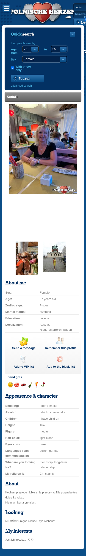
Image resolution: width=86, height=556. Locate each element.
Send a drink (36, 385)
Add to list (24, 366)
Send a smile (10, 385)
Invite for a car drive (23, 385)
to (45, 49)
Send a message (24, 348)
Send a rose (42, 385)
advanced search (21, 85)
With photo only (23, 68)
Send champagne (30, 385)
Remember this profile (60, 348)
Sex (13, 59)
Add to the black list (61, 366)
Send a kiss (16, 385)
